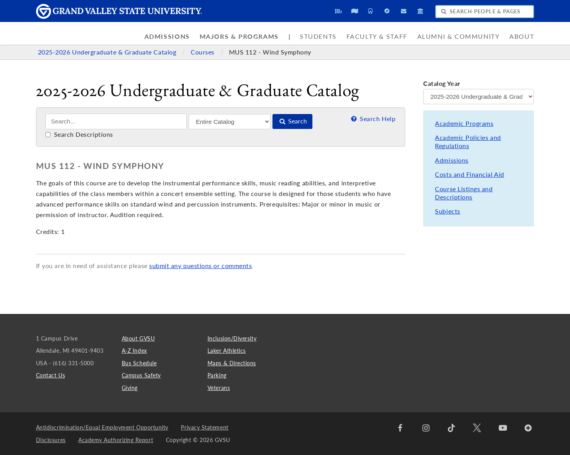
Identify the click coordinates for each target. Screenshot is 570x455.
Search (292, 121)
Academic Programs (464, 123)
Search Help (372, 118)
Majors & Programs (239, 36)
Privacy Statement (204, 427)
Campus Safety (141, 375)
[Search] (116, 121)
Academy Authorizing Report (115, 440)
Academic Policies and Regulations (468, 141)
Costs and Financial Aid (469, 174)
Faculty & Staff (377, 36)
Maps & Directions (231, 363)
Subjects (447, 211)
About (521, 36)
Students (318, 36)
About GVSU (138, 338)
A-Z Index (134, 350)
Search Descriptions (79, 134)
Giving (130, 387)
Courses (203, 52)
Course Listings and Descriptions (463, 193)
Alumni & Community (458, 36)
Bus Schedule (139, 363)
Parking (217, 375)
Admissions (167, 36)
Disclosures (51, 440)
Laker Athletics (226, 350)
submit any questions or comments (200, 265)
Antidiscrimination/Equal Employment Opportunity (102, 427)
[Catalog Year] (478, 96)
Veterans (218, 387)
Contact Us (50, 375)
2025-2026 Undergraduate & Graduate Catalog (108, 52)
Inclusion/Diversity (231, 338)
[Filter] (230, 121)
